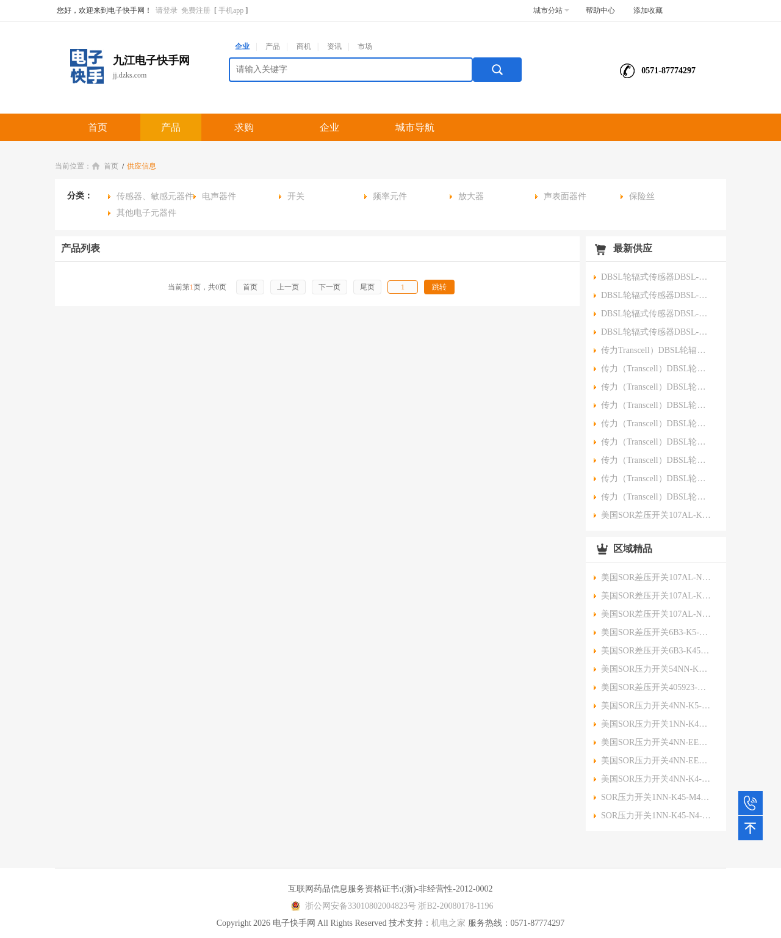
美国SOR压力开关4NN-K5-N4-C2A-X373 (656, 705)
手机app (230, 10)
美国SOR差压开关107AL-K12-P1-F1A (656, 515)
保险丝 (642, 196)
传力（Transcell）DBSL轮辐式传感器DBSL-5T (656, 441)
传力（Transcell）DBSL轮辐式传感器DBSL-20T (656, 386)
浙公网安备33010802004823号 (351, 906)
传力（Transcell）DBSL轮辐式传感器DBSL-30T (656, 368)
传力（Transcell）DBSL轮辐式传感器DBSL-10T (656, 423)
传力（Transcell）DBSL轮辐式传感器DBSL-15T (656, 405)
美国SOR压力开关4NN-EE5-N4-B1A (656, 760)
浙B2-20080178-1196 (455, 906)
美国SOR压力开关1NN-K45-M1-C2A (656, 724)
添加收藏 (648, 10)
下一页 (329, 287)
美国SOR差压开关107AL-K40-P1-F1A (656, 595)
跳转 (439, 287)
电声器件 (219, 196)
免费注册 (196, 10)
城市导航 (414, 127)
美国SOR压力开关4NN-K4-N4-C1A (656, 778)
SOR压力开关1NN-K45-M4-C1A (656, 797)
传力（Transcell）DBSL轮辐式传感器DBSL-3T (656, 460)
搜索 (497, 69)
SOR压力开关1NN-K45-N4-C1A (656, 815)
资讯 (334, 46)
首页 (97, 127)
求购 (244, 127)
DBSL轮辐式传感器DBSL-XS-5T (656, 331)
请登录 (167, 10)
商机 (304, 46)
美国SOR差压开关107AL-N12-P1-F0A (656, 614)
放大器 (471, 196)
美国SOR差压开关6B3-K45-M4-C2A (656, 650)
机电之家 (448, 923)
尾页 (367, 287)
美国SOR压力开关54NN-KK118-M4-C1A (656, 669)
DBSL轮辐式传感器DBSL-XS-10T (656, 313)
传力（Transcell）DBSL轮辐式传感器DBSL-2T (656, 478)
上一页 (288, 287)
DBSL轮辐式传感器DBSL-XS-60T (656, 277)
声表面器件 (565, 196)
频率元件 (390, 196)
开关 (295, 196)
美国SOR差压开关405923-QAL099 (656, 687)
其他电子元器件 (146, 212)
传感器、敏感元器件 (155, 196)
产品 (272, 46)
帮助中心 (600, 10)
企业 (242, 46)
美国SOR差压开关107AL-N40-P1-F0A (656, 577)
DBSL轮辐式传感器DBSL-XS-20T (656, 295)
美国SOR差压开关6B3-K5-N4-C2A (656, 632)
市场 (365, 46)
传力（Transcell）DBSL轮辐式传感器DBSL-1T (656, 496)
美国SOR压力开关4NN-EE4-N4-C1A (656, 742)
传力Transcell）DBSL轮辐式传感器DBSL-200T (656, 350)
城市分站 (551, 10)
